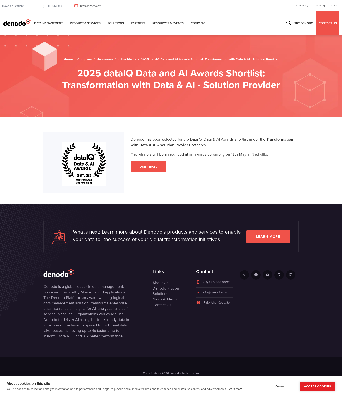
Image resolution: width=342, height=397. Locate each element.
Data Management (48, 23)
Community (301, 5)
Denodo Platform (166, 288)
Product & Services (85, 23)
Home (68, 59)
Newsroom (105, 59)
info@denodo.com (90, 6)
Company (198, 23)
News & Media (164, 299)
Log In (335, 5)
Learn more (148, 166)
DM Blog (320, 5)
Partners (138, 23)
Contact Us (161, 305)
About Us (160, 283)
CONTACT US (328, 23)
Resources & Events (168, 23)
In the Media (127, 59)
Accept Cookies (317, 386)
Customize (282, 386)
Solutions (116, 23)
